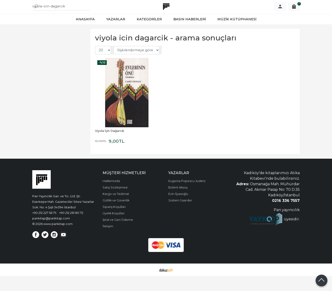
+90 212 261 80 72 (71, 228)
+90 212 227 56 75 (44, 228)
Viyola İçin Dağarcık (109, 146)
